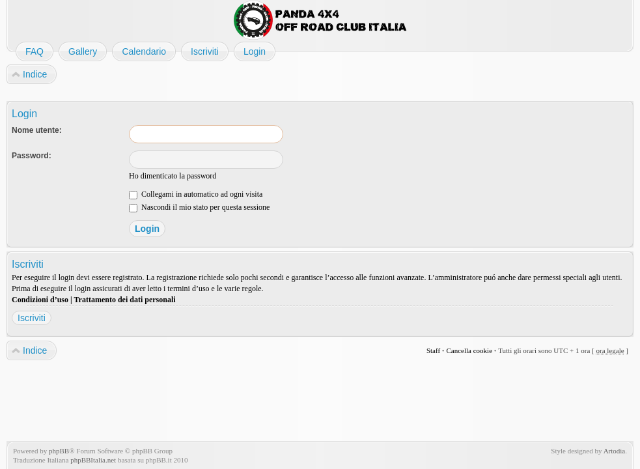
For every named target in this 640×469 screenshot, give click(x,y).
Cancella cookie (469, 350)
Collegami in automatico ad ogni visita (195, 194)
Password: (31, 155)
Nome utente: (37, 130)
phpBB (59, 451)
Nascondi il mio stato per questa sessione (199, 207)
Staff (433, 350)
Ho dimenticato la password (172, 175)
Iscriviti (32, 318)
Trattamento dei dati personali (124, 299)
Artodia (615, 451)
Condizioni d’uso (40, 299)
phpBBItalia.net (93, 460)
